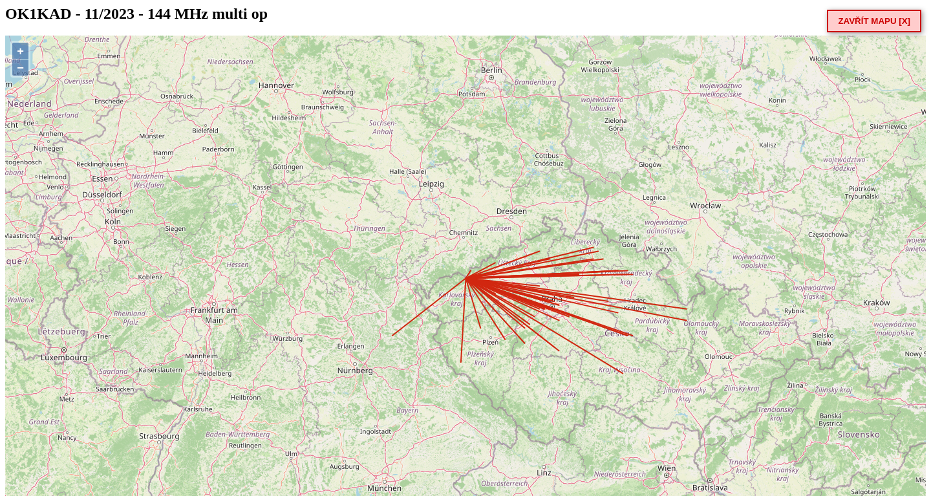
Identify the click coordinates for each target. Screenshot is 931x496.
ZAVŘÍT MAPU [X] (874, 21)
